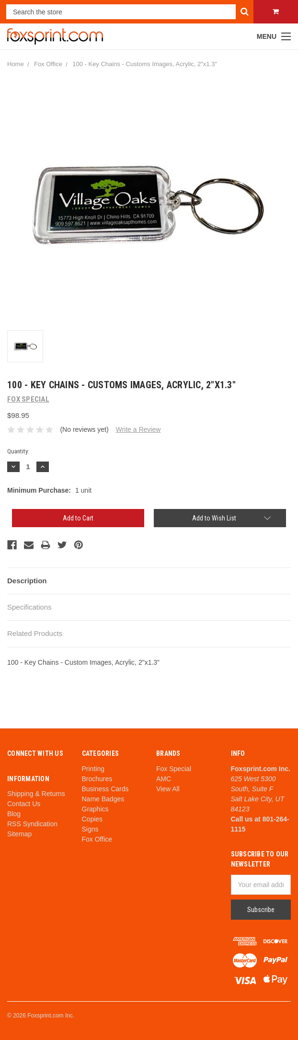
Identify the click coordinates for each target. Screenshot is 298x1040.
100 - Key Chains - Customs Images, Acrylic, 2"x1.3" (144, 64)
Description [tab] (27, 581)
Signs (90, 829)
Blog (14, 814)
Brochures (97, 779)
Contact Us (23, 804)
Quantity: (18, 451)
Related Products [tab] (34, 633)
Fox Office (48, 64)
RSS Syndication (32, 824)
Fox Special (173, 769)
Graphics (95, 809)
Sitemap (19, 834)
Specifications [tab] (29, 607)
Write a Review (137, 429)
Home (15, 64)
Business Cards (105, 789)
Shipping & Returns (36, 793)
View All (168, 789)
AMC (163, 779)
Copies (92, 819)
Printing (93, 769)
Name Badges (103, 799)
